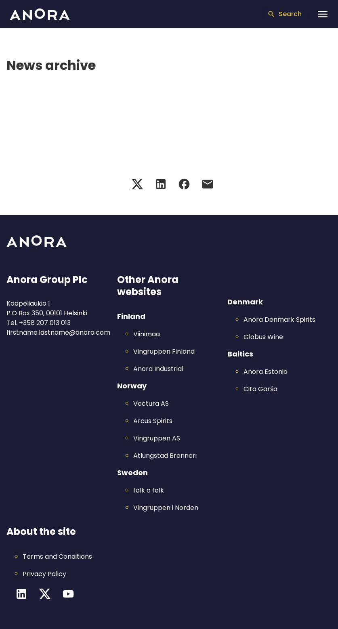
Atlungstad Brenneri (165, 455)
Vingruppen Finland (164, 351)
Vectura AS (151, 403)
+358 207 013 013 (45, 322)
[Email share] (207, 184)
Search (284, 14)
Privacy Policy (44, 574)
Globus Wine (263, 337)
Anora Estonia (266, 371)
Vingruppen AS (156, 438)
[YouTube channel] (68, 593)
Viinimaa (146, 334)
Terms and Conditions (57, 556)
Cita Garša (260, 389)
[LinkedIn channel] (21, 593)
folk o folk (148, 490)
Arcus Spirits (152, 421)
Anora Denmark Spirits (279, 319)
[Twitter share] (137, 184)
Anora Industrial (158, 368)
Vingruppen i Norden (165, 507)
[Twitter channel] (44, 593)
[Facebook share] (184, 184)
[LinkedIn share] (160, 184)
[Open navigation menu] (322, 14)
